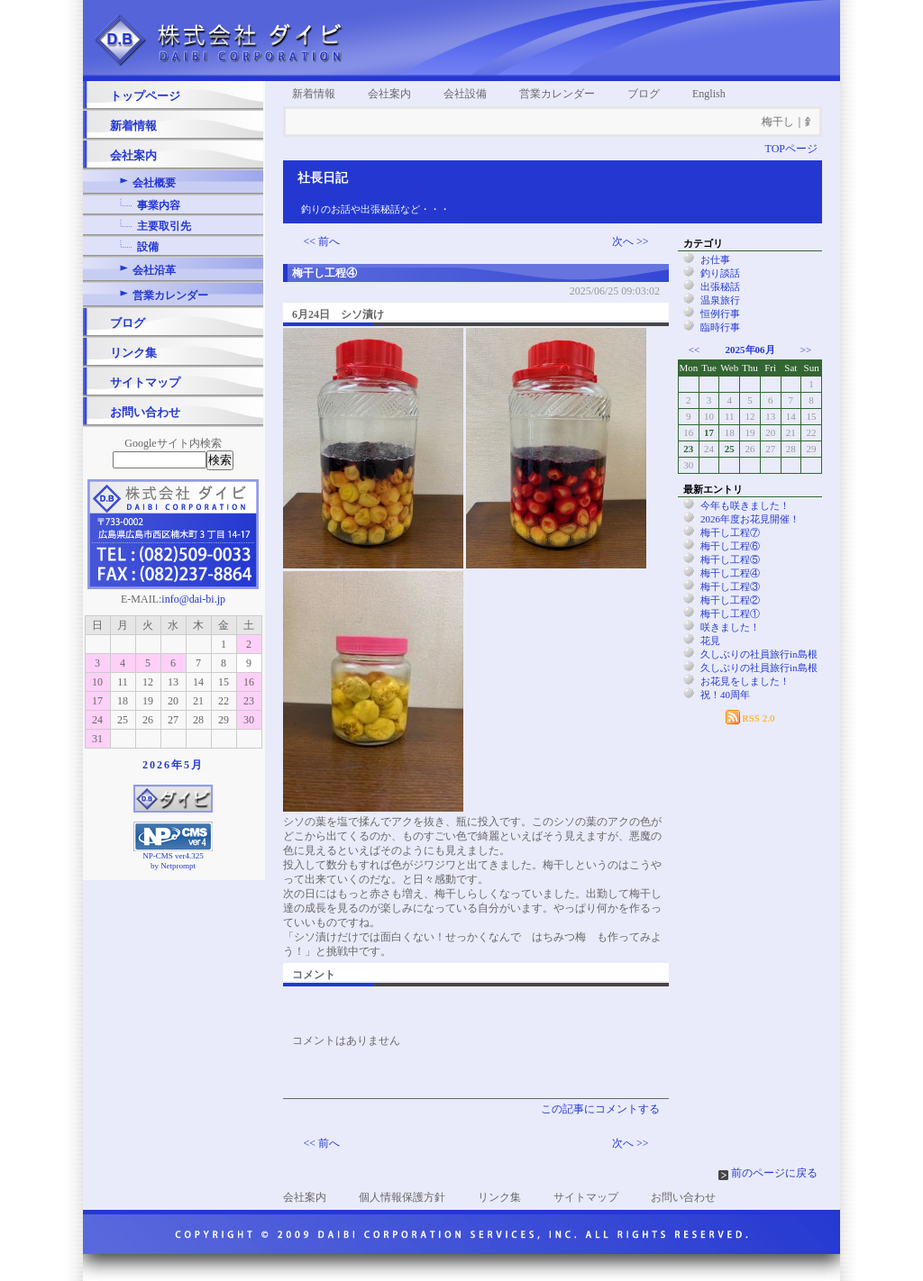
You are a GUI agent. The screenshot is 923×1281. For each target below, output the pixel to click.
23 (248, 701)
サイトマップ (145, 382)
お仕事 (715, 259)
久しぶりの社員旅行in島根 (759, 654)
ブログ (127, 323)
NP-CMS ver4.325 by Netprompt (173, 860)
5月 (194, 765)
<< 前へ (322, 241)
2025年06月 (750, 349)
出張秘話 (720, 286)
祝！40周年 (725, 694)
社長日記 (322, 178)
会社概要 (154, 183)
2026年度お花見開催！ (750, 518)
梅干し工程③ (730, 586)
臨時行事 (720, 327)
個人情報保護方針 (402, 1197)
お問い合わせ (145, 412)
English (709, 93)
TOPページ (791, 148)
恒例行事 (720, 313)
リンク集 (133, 352)
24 (97, 719)
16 (248, 682)
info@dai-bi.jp (193, 599)
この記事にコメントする (600, 1109)
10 (97, 682)
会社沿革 (154, 270)
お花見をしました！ (745, 681)
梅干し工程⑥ (730, 546)
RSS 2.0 (750, 718)
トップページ (145, 96)
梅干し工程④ (730, 573)
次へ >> (630, 241)
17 (97, 701)
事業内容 (158, 205)
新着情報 (133, 125)
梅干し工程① (730, 613)
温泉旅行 (720, 300)
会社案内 (133, 155)
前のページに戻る (774, 1173)
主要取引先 (164, 226)
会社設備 (465, 93)
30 (248, 719)
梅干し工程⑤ (730, 559)
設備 (148, 247)
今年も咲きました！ (745, 505)
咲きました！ (730, 627)
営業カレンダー (170, 295)
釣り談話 (720, 273)
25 (730, 448)
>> (805, 349)
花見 (710, 640)
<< (694, 349)
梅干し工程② (730, 600)
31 (97, 738)
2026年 (163, 765)
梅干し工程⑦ (730, 532)
